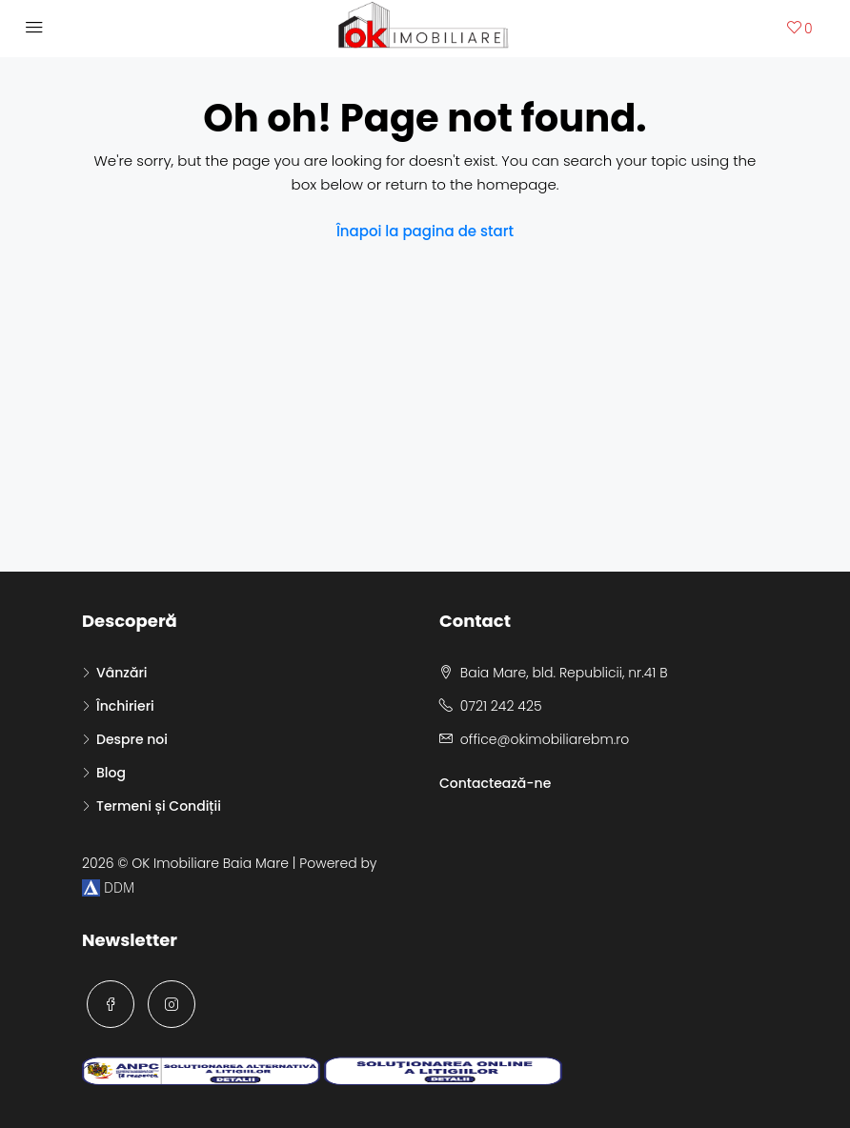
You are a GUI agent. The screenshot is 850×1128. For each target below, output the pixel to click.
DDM (108, 887)
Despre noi (132, 739)
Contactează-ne (495, 783)
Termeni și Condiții (158, 806)
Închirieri (125, 705)
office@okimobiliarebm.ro (544, 739)
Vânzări (121, 672)
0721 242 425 (501, 705)
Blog (111, 772)
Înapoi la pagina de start (425, 231)
